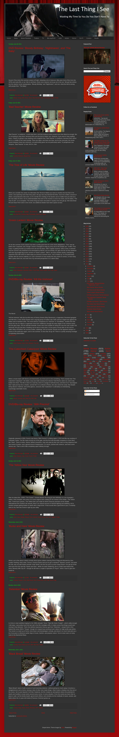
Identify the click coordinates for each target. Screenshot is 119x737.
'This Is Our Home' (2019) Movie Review (101, 115)
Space (44, 214)
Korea (43, 517)
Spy (106, 368)
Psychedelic (47, 97)
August (89, 276)
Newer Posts (12, 713)
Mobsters (31, 343)
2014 (87, 256)
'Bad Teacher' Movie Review (25, 106)
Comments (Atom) (21, 716)
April (88, 317)
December (90, 266)
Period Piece (40, 580)
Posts (87, 391)
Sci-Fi (81, 38)
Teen (37, 644)
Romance (104, 372)
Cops (23, 456)
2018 (87, 246)
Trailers (36, 38)
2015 (87, 254)
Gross (26, 97)
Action (67, 38)
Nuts (42, 97)
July (88, 278)
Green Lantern (43, 270)
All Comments (89, 394)
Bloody (15, 97)
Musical (93, 374)
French (30, 456)
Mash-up (24, 644)
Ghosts (27, 707)
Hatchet (35, 517)
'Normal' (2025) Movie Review (94, 48)
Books (96, 38)
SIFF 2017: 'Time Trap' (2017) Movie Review (100, 168)
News (16, 38)
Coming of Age (25, 214)
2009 (87, 330)
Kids (34, 97)
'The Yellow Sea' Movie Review (26, 465)
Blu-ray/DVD (51, 38)
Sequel (102, 365)
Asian (18, 517)
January (89, 325)
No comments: (34, 95)
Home (9, 38)
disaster (108, 374)
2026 (87, 226)
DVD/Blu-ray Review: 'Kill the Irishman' (31, 279)
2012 (87, 261)
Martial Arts (87, 357)
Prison (106, 377)
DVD (23, 97)
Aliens (30, 270)
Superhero (105, 361)
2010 (87, 328)
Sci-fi (49, 270)
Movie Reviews (26, 38)
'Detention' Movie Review (23, 589)
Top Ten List (94, 372)
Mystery (105, 370)
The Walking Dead (91, 365)
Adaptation (20, 270)
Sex (97, 379)
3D (89, 383)
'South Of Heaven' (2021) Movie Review (101, 181)
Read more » (12, 90)
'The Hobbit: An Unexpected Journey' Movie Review (102, 209)
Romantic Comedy (88, 379)
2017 (87, 249)
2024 (87, 231)
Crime (23, 343)
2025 (87, 229)
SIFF (32, 398)
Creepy (19, 97)
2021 (87, 239)
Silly (52, 270)
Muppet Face (27, 156)
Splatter (54, 517)
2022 (87, 236)
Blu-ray (102, 363)
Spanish (41, 707)
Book (109, 365)
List (85, 359)
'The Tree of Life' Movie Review (26, 164)
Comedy (16, 156)
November (90, 268)
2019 (87, 244)
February (90, 322)
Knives (39, 517)
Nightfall (100, 383)
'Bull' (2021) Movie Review (101, 195)
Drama (23, 707)
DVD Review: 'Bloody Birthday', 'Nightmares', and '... (96, 284)
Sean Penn (39, 214)
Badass (19, 343)
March (89, 320)
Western (86, 368)
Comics (88, 38)
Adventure (26, 270)
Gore (96, 376)
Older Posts (73, 713)
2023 (87, 234)
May (88, 315)
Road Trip (28, 398)
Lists (60, 38)
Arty (14, 214)
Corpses (20, 580)
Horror (74, 38)
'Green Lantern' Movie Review (26, 220)
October (89, 271)
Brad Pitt (18, 214)
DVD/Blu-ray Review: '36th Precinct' (29, 404)
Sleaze (52, 97)
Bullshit (89, 376)
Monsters (37, 97)
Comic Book (36, 270)
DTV (109, 363)
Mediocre (20, 156)
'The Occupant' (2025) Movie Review (100, 155)
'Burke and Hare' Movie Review (26, 526)
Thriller (56, 97)
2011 (87, 264)
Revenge (86, 363)
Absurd (15, 398)
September (90, 273)
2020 (87, 241)
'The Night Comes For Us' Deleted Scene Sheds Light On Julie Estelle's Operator (102, 142)
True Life (36, 343)
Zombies (89, 361)
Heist (92, 381)
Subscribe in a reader (90, 340)
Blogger (74, 727)
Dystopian (96, 367)
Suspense (104, 376)
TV (43, 38)
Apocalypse (87, 377)
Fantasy (100, 368)
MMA (85, 383)
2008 (87, 333)
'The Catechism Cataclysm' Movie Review (32, 348)
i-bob (62, 727)
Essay (98, 381)
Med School (30, 580)
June (88, 281)
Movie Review (90, 348)
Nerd (35, 580)
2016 (87, 251)
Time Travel (105, 379)
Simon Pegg (53, 580)
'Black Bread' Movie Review (24, 653)
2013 (87, 259)
